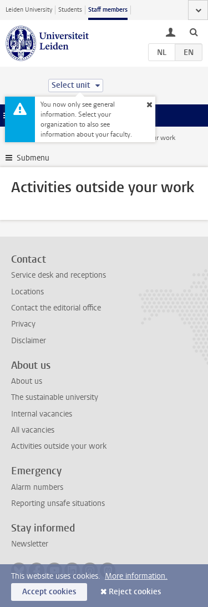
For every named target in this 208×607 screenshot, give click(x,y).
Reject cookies (135, 591)
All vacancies (32, 430)
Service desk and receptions (58, 275)
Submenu (33, 158)
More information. (136, 576)
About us (26, 381)
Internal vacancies (41, 414)
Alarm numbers (37, 487)
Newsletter (29, 544)
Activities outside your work (58, 446)
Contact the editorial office (56, 308)
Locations (27, 292)
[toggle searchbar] (193, 32)
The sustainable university (54, 397)
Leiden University (29, 10)
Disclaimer (28, 340)
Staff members (108, 10)
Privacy (23, 324)
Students (70, 10)
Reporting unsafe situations (58, 503)
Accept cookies (49, 591)
